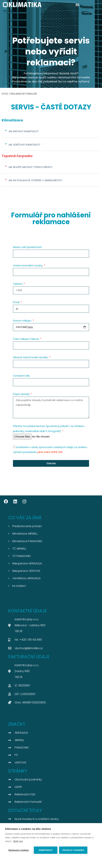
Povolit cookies (73, 850)
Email (16, 302)
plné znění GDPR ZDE (50, 452)
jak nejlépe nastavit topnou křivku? (30, 167)
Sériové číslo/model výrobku (31, 357)
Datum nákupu (22, 320)
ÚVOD (5, 93)
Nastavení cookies (18, 850)
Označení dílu (21, 375)
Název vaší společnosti (27, 247)
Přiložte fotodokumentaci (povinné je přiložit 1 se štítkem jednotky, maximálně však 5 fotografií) (48, 428)
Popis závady (21, 394)
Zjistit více (18, 841)
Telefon (18, 284)
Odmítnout (46, 850)
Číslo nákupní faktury (26, 339)
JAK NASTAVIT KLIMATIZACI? (23, 131)
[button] (77, 5)
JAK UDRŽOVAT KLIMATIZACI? (24, 144)
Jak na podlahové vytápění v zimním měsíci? (35, 180)
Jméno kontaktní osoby (28, 265)
